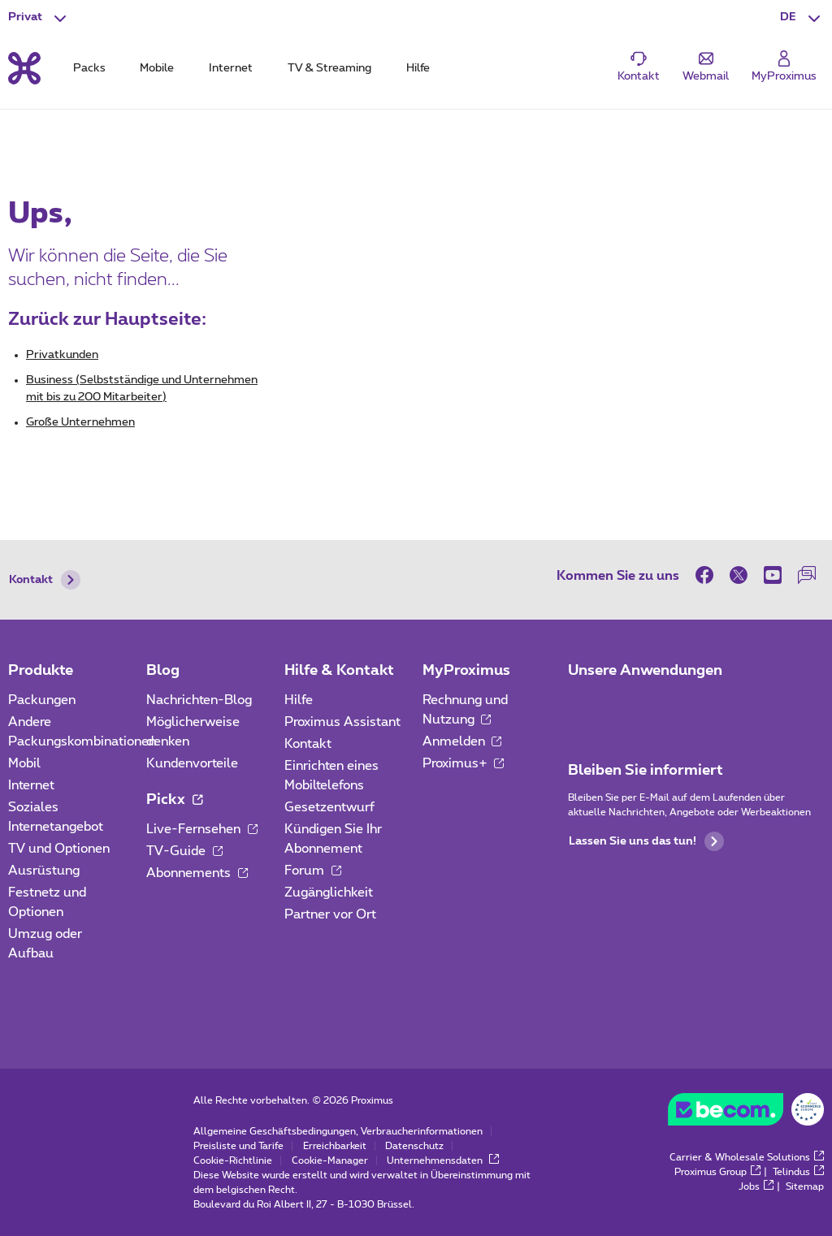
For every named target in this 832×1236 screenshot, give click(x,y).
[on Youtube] (773, 575)
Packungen (42, 700)
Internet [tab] (231, 68)
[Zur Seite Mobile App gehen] (582, 705)
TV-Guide (184, 851)
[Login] (784, 67)
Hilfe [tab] (418, 68)
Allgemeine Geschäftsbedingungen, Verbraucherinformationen (338, 1131)
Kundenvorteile (192, 763)
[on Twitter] (739, 575)
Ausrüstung (44, 870)
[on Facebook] (709, 575)
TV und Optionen (59, 848)
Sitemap (805, 1186)
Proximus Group (717, 1172)
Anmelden (462, 741)
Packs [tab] (89, 68)
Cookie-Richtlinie (232, 1160)
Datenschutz (414, 1146)
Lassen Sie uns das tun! (646, 841)
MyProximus (466, 670)
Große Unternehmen (80, 422)
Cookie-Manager (330, 1160)
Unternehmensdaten (443, 1160)
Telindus (798, 1172)
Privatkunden (62, 355)
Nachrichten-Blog (199, 700)
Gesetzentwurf (329, 807)
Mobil (24, 763)
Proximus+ (463, 763)
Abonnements (197, 872)
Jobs (756, 1186)
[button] (802, 18)
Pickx (174, 800)
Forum (312, 870)
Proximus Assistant (342, 721)
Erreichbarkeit (334, 1146)
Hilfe (298, 700)
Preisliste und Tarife (238, 1146)
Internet (31, 785)
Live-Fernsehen (202, 829)
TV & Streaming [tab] (329, 68)
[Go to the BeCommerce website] (746, 1113)
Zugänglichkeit (328, 892)
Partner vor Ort (330, 914)
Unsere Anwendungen (645, 670)
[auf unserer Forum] (807, 575)
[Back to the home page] (24, 68)
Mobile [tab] (157, 68)
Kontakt (44, 580)
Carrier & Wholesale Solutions (747, 1157)
